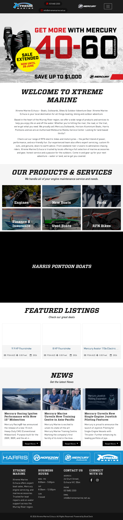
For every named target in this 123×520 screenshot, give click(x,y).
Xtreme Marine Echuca (46, 516)
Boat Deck (88, 516)
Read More (30, 443)
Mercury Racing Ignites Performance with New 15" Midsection (20, 416)
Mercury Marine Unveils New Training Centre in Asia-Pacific (59, 416)
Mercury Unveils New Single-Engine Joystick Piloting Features (101, 416)
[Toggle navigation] (108, 6)
